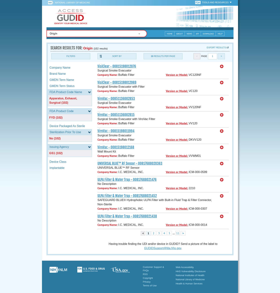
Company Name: (107, 75)
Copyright (148, 278)
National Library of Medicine (72, 2)
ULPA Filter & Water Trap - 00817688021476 (127, 179)
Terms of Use (150, 285)
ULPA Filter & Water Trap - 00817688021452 (127, 196)
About (179, 33)
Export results (216, 47)
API (197, 33)
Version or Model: (177, 75)
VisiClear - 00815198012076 (116, 66)
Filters (70, 56)
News (189, 33)
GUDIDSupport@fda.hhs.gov (162, 248)
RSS (145, 274)
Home (169, 33)
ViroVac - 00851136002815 (116, 115)
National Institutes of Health (190, 275)
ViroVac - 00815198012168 (115, 147)
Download (208, 33)
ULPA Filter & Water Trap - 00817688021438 (127, 216)
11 (177, 233)
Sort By (117, 56)
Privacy (147, 281)
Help (220, 33)
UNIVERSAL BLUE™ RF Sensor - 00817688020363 (129, 163)
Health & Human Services (189, 283)
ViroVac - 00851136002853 (116, 98)
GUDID (71, 16)
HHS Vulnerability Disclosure (191, 271)
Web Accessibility (185, 267)
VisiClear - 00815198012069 (116, 82)
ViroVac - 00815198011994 (115, 131)
